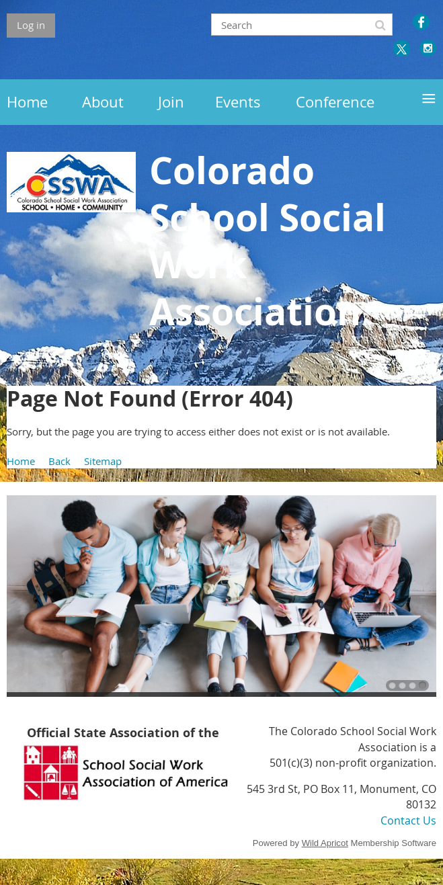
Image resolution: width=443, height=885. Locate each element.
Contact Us (408, 820)
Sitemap (103, 461)
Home (21, 461)
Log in (31, 25)
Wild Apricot (325, 843)
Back (59, 461)
